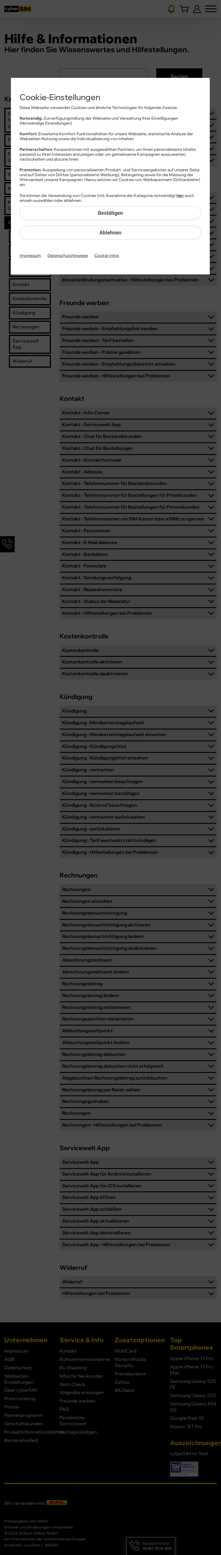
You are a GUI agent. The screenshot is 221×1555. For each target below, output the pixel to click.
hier (180, 195)
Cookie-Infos (106, 255)
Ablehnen (110, 233)
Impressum (30, 255)
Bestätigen (110, 213)
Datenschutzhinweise (67, 255)
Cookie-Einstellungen (60, 97)
